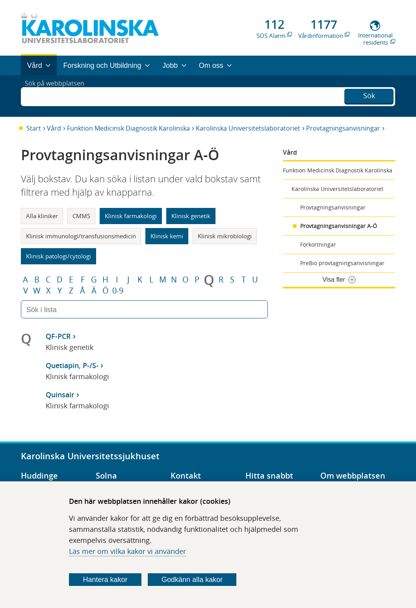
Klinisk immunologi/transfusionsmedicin (81, 236)
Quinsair (60, 394)
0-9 (117, 291)
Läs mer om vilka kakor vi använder (127, 551)
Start (33, 128)
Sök (369, 95)
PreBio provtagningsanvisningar (342, 263)
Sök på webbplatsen (58, 96)
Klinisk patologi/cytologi (58, 256)
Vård (54, 128)
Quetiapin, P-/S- (72, 365)
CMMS (81, 216)
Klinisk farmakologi (131, 216)
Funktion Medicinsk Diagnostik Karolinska (128, 128)
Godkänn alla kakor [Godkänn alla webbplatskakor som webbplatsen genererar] (192, 580)
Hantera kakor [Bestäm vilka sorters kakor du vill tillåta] (105, 580)
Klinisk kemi (166, 236)
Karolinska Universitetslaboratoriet (248, 128)
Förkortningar (318, 244)
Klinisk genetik (190, 216)
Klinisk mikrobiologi (225, 236)
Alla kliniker (42, 216)
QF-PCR (58, 336)
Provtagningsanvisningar (343, 128)
